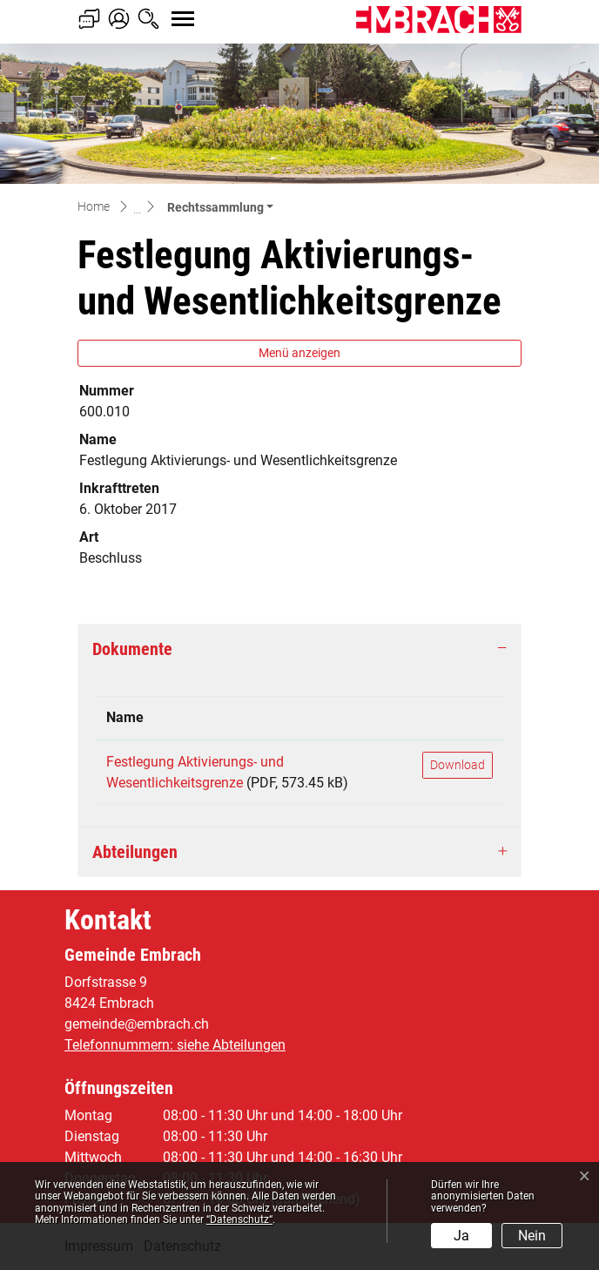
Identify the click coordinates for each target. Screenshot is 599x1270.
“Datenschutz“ (239, 1219)
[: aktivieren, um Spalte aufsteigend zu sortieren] (457, 718)
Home (93, 206)
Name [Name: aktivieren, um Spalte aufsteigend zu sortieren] (125, 717)
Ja (461, 1235)
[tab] (299, 649)
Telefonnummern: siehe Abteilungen (175, 1045)
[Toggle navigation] (167, 9)
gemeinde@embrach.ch (136, 1024)
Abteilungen (135, 851)
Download (457, 765)
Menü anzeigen (299, 353)
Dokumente (132, 648)
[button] (220, 207)
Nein (532, 1235)
